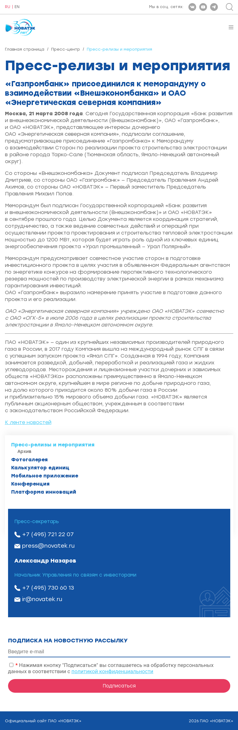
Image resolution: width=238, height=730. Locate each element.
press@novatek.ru (48, 545)
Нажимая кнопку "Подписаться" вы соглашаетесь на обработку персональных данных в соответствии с (111, 668)
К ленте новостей (28, 422)
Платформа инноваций (43, 492)
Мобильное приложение (44, 476)
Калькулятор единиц (40, 468)
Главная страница (24, 49)
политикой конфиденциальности (112, 671)
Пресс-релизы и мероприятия (53, 445)
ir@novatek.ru (42, 599)
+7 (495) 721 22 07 (48, 534)
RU (7, 7)
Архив (24, 451)
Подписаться (119, 686)
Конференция (30, 484)
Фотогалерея (29, 460)
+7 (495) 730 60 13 (48, 587)
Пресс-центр (65, 49)
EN (17, 7)
